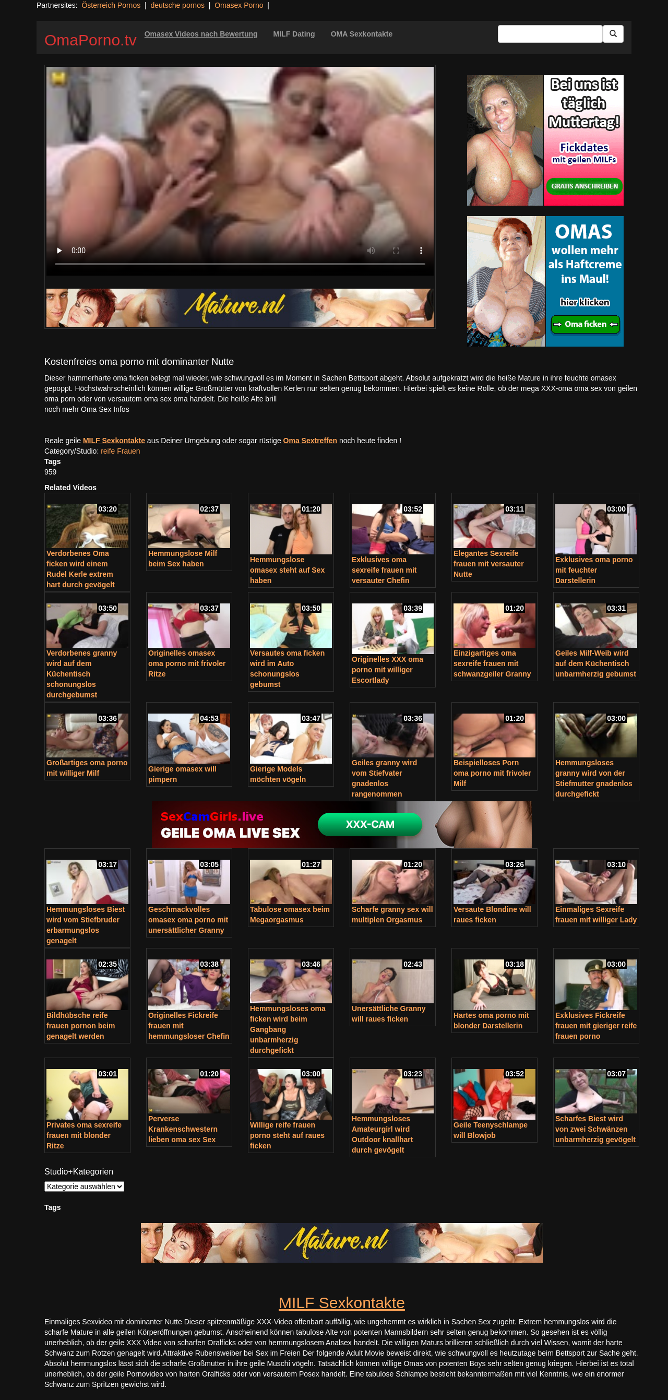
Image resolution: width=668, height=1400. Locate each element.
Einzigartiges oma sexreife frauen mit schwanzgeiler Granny (492, 663)
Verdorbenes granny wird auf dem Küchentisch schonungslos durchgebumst (81, 674)
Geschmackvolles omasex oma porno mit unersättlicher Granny (188, 919)
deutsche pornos (177, 5)
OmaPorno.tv (90, 40)
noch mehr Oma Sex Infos (86, 409)
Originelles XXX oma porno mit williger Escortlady (387, 669)
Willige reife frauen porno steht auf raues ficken (287, 1135)
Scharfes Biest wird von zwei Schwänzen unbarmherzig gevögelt (595, 1129)
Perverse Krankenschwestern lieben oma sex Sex (183, 1129)
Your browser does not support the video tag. (240, 171)
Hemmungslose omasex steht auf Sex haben (287, 570)
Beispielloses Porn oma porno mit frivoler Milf (492, 773)
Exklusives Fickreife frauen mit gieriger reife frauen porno (596, 1025)
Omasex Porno (238, 5)
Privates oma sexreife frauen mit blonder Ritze (84, 1135)
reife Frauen (120, 451)
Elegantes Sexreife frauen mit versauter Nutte (489, 563)
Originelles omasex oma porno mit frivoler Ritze (187, 663)
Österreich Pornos (110, 5)
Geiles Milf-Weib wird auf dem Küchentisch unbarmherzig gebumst (595, 663)
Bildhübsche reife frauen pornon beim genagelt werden (80, 1025)
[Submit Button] (613, 34)
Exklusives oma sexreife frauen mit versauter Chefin (384, 570)
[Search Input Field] (550, 34)
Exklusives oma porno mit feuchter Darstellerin (594, 570)
